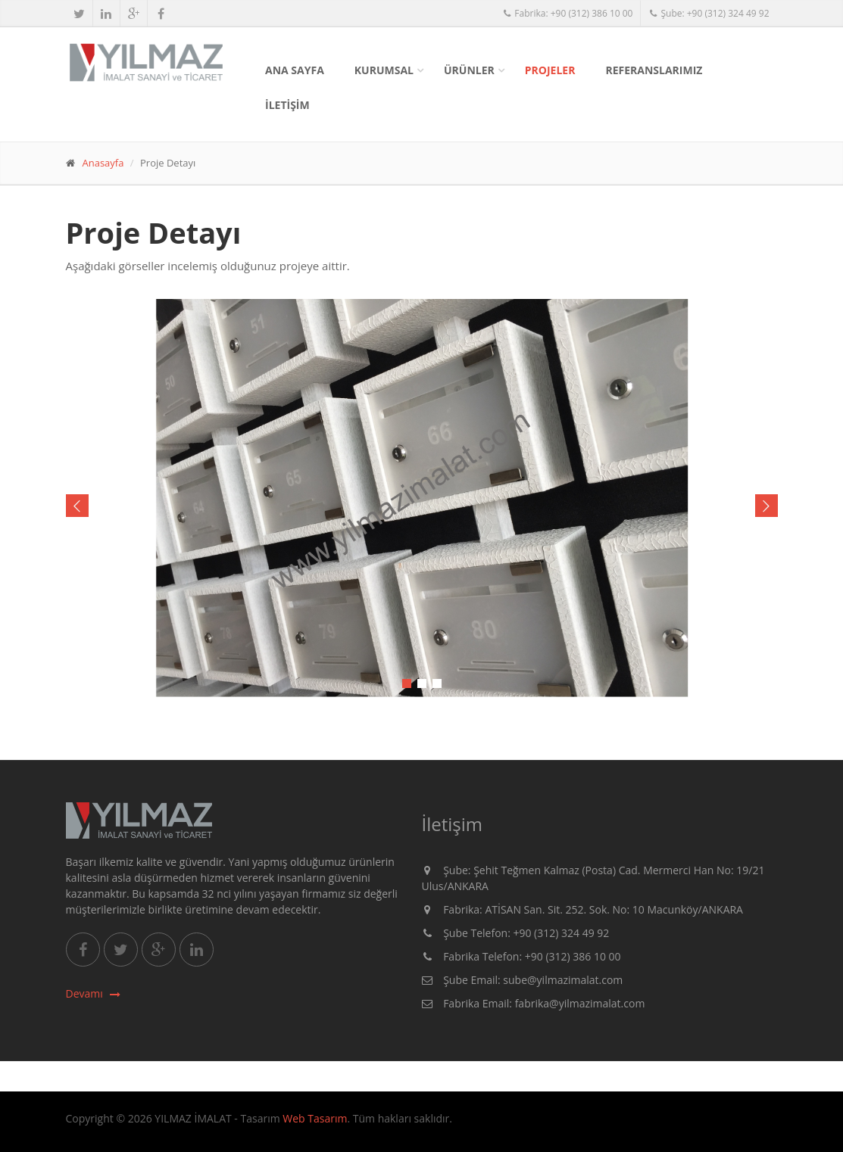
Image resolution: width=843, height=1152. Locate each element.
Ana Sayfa (294, 70)
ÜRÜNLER (469, 70)
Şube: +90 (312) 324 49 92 (709, 13)
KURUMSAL (384, 70)
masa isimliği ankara (264, 1128)
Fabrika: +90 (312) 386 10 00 (567, 13)
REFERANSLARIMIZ (653, 70)
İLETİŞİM (287, 105)
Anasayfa (103, 163)
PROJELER (550, 70)
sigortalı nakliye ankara (221, 1128)
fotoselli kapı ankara (178, 1128)
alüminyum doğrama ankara (131, 1128)
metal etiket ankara (85, 1128)
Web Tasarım (315, 1118)
